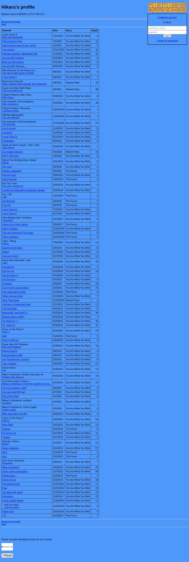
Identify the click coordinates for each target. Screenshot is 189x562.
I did (4, 197)
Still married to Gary (12, 41)
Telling (5, 243)
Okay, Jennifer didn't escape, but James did (24, 84)
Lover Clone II (9, 213)
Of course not (9, 433)
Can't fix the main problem (15, 288)
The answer (8, 49)
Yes (4, 370)
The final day (8, 124)
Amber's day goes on (13, 377)
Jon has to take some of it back (18, 73)
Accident (6, 403)
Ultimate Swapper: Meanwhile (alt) (19, 54)
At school (7, 283)
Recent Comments (11, 22)
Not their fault (9, 175)
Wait (4, 452)
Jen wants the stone (12, 492)
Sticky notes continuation (15, 471)
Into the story (9, 279)
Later (4, 263)
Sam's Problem (10, 228)
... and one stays (10, 507)
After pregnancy (10, 104)
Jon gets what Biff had (13, 392)
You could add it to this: (14, 292)
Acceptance (8, 267)
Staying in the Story (12, 248)
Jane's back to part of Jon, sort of (19, 45)
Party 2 (6, 420)
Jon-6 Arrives (9, 128)
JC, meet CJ (8, 325)
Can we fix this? (10, 256)
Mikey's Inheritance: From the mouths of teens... (26, 384)
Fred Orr (6, 205)
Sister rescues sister (12, 296)
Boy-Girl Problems (11, 347)
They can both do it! (12, 90)
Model (5, 162)
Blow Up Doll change (13, 62)
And (4, 456)
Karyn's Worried (10, 340)
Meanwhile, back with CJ (15, 313)
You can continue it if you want (17, 233)
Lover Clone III (9, 209)
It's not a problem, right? (14, 388)
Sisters (5, 252)
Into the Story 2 (10, 275)
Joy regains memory (12, 152)
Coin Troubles (9, 363)
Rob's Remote (9, 179)
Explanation (8, 141)
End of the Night (10, 396)
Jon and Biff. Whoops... (14, 66)
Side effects (8, 147)
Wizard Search (9, 351)
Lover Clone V (9, 77)
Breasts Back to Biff (12, 355)
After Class (7, 97)
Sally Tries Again (10, 300)
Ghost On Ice (9, 480)
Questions (7, 463)
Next (3, 24)
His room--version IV (12, 186)
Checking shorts (10, 111)
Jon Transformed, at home (15, 359)
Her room (7, 167)
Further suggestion (11, 171)
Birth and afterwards (12, 37)
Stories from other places (15, 224)
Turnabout (7, 220)
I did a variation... (11, 237)
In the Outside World (12, 500)
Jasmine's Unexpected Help (16, 304)
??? (4, 515)
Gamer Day (8, 511)
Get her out (8, 271)
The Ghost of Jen (11, 484)
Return (5, 444)
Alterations (7, 496)
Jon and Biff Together (13, 58)
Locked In (7, 132)
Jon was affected (11, 117)
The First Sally (9, 308)
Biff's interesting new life (14, 414)
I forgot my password (167, 41)
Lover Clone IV (9, 137)
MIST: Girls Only (10, 156)
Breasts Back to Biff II (13, 317)
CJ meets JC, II (10, 321)
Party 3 (6, 332)
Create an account (167, 17)
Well (4, 336)
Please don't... (9, 475)
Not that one (8, 201)
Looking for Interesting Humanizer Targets (23, 190)
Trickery (6, 437)
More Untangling (10, 467)
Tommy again (9, 410)
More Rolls (7, 425)
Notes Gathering (10, 448)
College (6, 429)
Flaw (4, 488)
